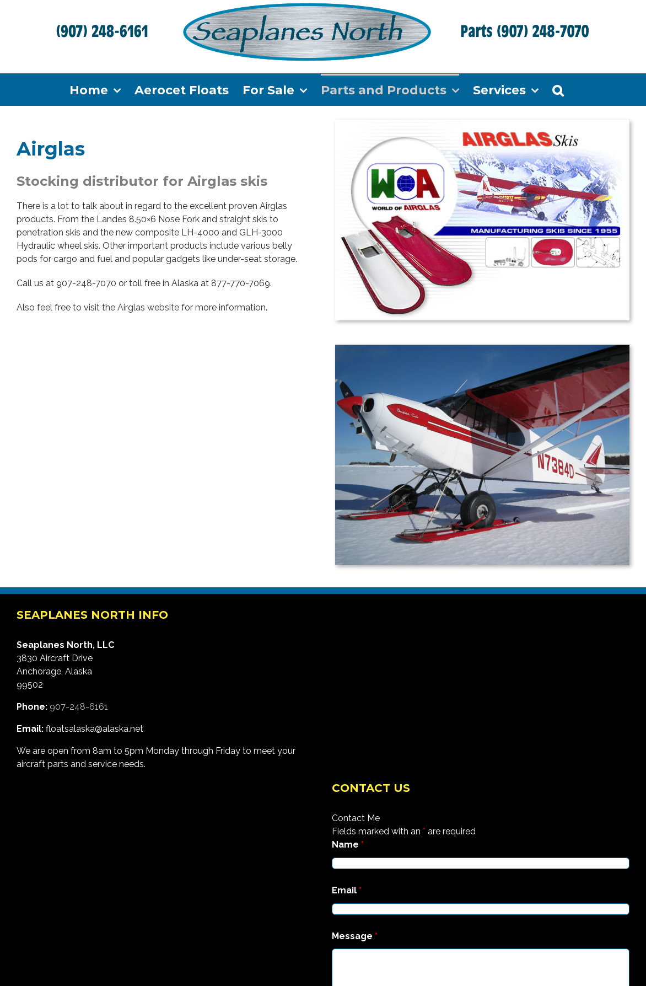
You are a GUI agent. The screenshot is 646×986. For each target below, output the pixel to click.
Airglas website (148, 307)
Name (348, 844)
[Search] (557, 89)
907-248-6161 (79, 706)
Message (355, 936)
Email (347, 890)
